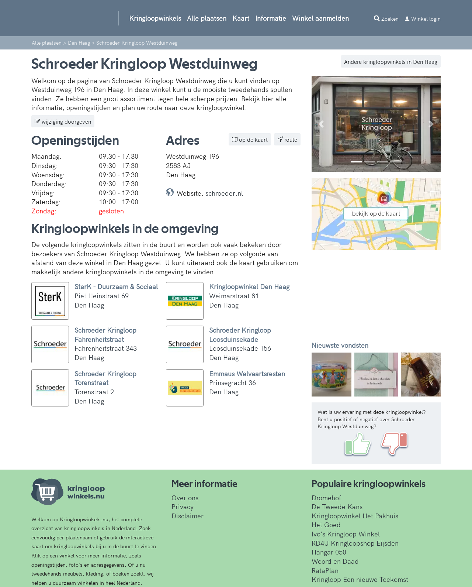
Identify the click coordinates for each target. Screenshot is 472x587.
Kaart (240, 18)
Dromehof (326, 497)
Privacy (182, 506)
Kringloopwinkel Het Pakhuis (355, 515)
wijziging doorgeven (63, 121)
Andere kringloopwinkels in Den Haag (390, 61)
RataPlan (325, 570)
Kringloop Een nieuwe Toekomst (360, 579)
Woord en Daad (335, 561)
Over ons (184, 497)
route (287, 139)
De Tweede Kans (337, 506)
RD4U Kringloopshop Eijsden (355, 542)
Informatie (270, 18)
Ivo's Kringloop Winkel (346, 533)
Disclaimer (187, 515)
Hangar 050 (329, 551)
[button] (321, 124)
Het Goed (326, 524)
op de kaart (250, 139)
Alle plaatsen (206, 18)
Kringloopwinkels (155, 18)
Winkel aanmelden (320, 18)
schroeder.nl (224, 193)
